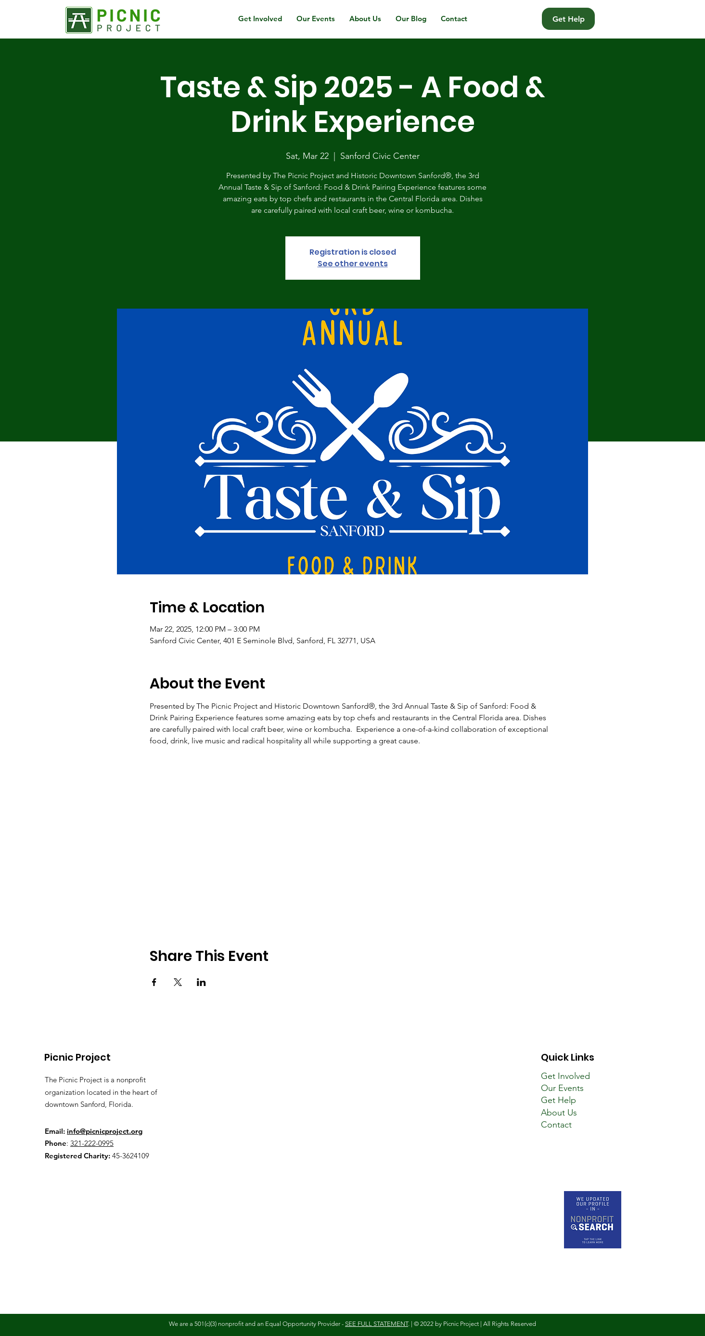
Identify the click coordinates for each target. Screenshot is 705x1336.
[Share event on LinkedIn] (201, 982)
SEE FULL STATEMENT (376, 1323)
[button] (260, 18)
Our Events (562, 1088)
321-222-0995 (92, 1143)
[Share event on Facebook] (154, 982)
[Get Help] (568, 19)
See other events (353, 263)
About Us (559, 1112)
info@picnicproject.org (104, 1131)
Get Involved (565, 1076)
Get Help (558, 1100)
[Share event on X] (177, 982)
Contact (556, 1124)
